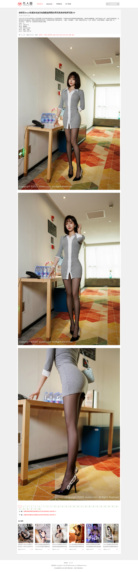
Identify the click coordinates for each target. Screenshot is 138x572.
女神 (63, 35)
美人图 (20, 15)
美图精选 (59, 4)
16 (78, 506)
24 (109, 506)
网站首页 (40, 4)
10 (54, 506)
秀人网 (25, 15)
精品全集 (49, 4)
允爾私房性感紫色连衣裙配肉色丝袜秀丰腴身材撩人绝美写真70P (39, 515)
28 (23, 509)
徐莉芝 (41, 35)
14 (70, 506)
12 (62, 506)
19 (89, 506)
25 (112, 506)
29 (27, 509)
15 (74, 506)
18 (85, 506)
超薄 (70, 35)
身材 (73, 35)
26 (116, 506)
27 (20, 509)
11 (58, 506)
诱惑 (45, 35)
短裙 (54, 35)
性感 (60, 35)
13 (66, 506)
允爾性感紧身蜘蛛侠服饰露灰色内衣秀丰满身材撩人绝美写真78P (39, 511)
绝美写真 (49, 35)
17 (81, 506)
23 (105, 506)
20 (93, 506)
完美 (57, 35)
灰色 (66, 35)
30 (31, 509)
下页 (39, 509)
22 (101, 506)
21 (97, 506)
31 (35, 509)
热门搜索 (68, 4)
